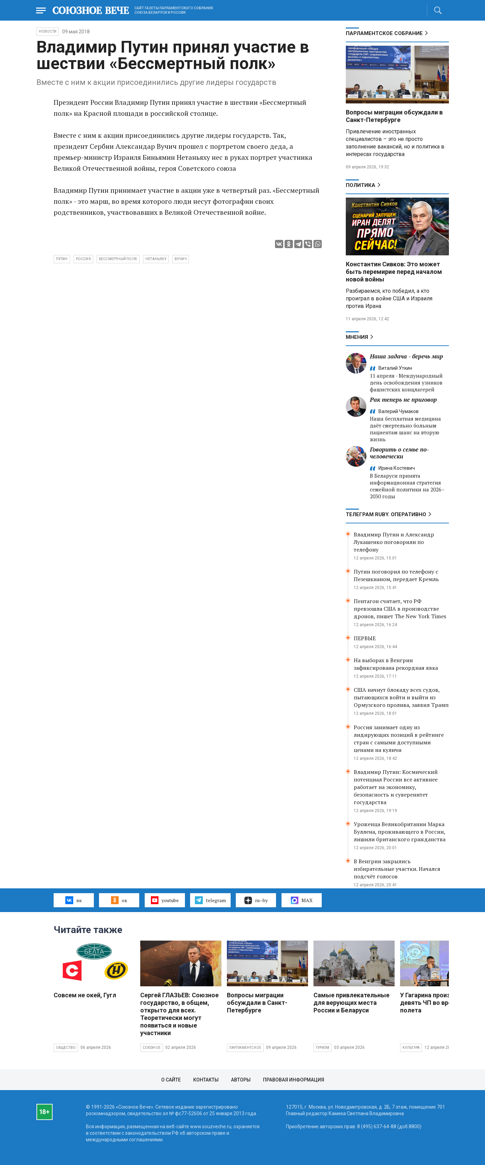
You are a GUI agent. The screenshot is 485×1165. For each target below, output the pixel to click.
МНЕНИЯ (357, 337)
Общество (66, 1048)
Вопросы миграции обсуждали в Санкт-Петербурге (394, 116)
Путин (62, 259)
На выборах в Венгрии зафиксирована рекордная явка (396, 664)
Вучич (181, 259)
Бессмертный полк (118, 259)
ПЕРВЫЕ (365, 638)
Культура (411, 1048)
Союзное (152, 1048)
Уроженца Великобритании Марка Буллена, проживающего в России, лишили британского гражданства (399, 831)
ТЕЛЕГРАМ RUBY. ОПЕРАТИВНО (386, 514)
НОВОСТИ (47, 31)
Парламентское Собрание (384, 33)
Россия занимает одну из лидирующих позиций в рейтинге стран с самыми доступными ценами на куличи (399, 738)
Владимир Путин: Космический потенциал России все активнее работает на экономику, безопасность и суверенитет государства (396, 787)
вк (73, 900)
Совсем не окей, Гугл (85, 995)
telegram (210, 900)
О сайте (171, 1080)
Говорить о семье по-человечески (399, 452)
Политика (360, 185)
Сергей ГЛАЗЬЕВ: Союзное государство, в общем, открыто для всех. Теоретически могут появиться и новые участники (179, 1013)
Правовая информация (293, 1080)
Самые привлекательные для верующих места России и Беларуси (351, 1002)
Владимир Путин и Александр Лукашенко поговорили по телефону (394, 542)
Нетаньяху (155, 259)
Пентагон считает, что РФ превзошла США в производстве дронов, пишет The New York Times (400, 608)
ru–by (256, 900)
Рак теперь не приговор (403, 399)
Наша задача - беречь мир (406, 356)
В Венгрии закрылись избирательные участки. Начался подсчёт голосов (397, 868)
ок (119, 900)
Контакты (206, 1080)
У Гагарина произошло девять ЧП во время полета (433, 1002)
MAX (301, 900)
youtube (165, 900)
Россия (83, 259)
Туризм (322, 1048)
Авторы (241, 1080)
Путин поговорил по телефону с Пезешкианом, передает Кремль (396, 575)
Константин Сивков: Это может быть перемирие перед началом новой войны (394, 271)
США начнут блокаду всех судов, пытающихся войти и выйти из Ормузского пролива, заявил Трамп (401, 697)
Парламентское (245, 1048)
